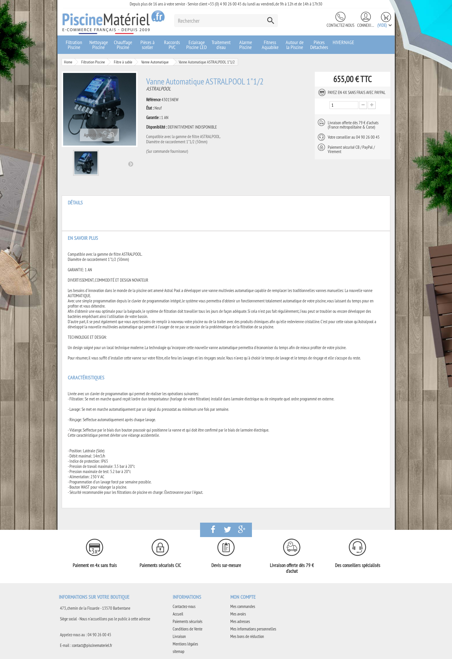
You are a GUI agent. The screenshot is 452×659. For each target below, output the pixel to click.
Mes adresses (240, 621)
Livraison (179, 636)
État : (150, 108)
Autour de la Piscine (295, 44)
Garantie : (153, 117)
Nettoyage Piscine (98, 44)
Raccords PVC (172, 44)
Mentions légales (185, 644)
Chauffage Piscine (123, 44)
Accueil (178, 614)
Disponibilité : (156, 127)
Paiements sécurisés (187, 621)
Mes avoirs (238, 614)
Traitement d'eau (221, 44)
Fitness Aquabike (270, 44)
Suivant (130, 164)
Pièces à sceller (147, 44)
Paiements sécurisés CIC (160, 565)
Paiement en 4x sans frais (95, 565)
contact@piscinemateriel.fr (92, 645)
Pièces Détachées (319, 44)
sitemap (178, 651)
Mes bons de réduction (247, 636)
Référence (153, 99)
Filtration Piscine (74, 44)
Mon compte (243, 597)
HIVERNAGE (343, 42)
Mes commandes (242, 606)
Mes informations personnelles (253, 629)
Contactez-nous (340, 25)
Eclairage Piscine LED (196, 44)
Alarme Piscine (245, 44)
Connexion (365, 25)
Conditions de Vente (187, 629)
